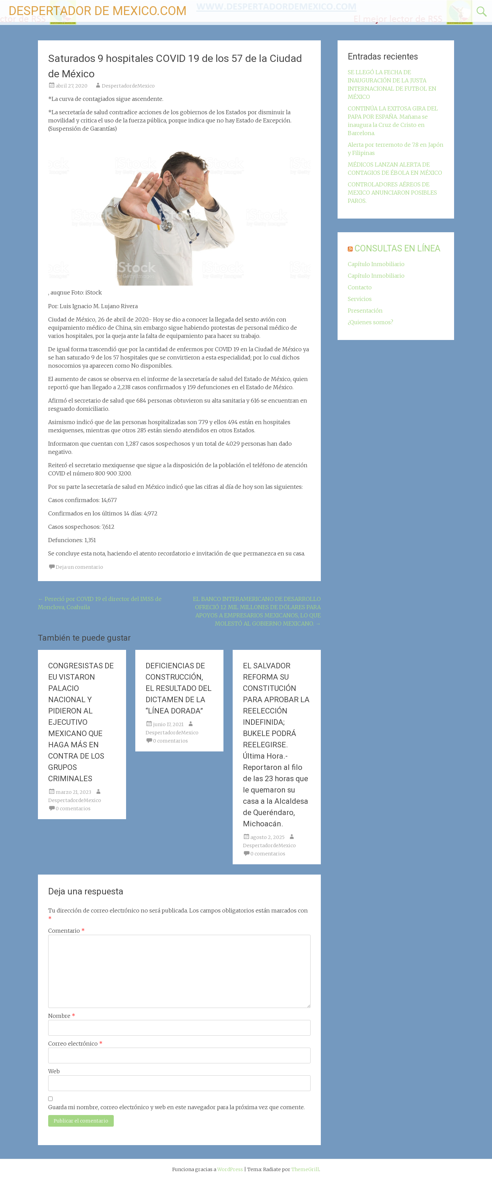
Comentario (66, 930)
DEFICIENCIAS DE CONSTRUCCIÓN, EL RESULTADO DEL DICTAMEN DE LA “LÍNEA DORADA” (178, 688)
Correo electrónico (75, 1043)
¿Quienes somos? (370, 322)
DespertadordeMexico (128, 86)
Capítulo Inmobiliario (376, 264)
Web (54, 1071)
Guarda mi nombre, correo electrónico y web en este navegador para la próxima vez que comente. (176, 1107)
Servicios (360, 299)
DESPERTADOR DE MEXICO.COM (98, 11)
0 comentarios (73, 808)
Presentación (365, 310)
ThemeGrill (305, 1169)
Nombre (61, 1015)
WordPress (230, 1169)
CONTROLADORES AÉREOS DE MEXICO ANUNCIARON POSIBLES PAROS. (392, 192)
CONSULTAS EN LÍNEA (397, 248)
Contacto (360, 287)
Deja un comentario (79, 567)
